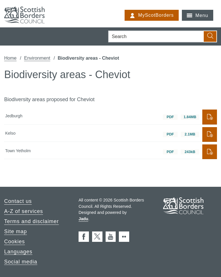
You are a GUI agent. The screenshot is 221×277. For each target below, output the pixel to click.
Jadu (83, 218)
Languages (18, 251)
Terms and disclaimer (31, 221)
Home (10, 58)
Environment (37, 58)
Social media (20, 261)
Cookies (14, 241)
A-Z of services (23, 211)
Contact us (18, 201)
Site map (15, 231)
